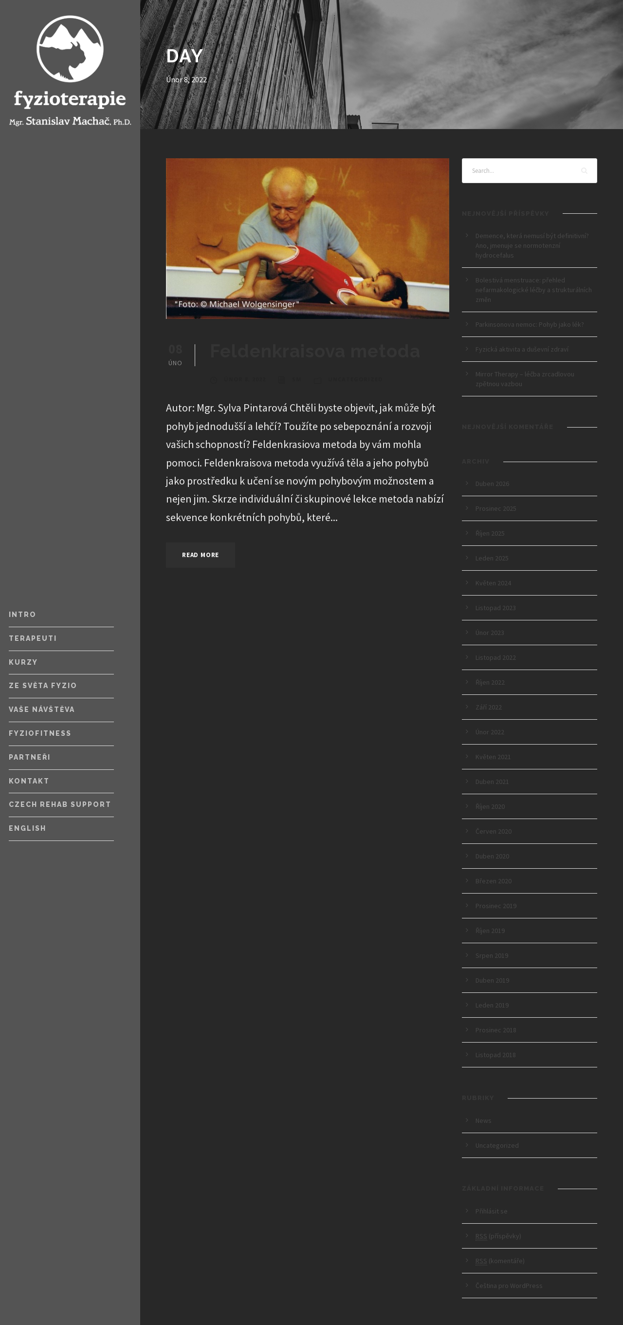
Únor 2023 (490, 632)
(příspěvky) (498, 1236)
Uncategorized (355, 379)
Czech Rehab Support (60, 804)
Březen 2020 (494, 881)
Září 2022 (489, 707)
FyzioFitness (40, 733)
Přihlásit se (492, 1211)
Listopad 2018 (496, 1054)
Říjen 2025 (490, 533)
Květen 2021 (493, 756)
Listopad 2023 (496, 607)
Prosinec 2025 (496, 508)
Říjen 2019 (490, 930)
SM (297, 379)
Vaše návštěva (42, 709)
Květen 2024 (493, 583)
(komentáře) (500, 1261)
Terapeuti (33, 638)
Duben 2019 (492, 980)
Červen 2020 (494, 831)
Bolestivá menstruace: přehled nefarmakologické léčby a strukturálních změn (534, 290)
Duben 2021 (492, 781)
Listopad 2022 (496, 657)
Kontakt (29, 781)
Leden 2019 (492, 1005)
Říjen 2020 (490, 806)
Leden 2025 (492, 558)
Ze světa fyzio (43, 686)
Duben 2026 (492, 483)
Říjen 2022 (490, 682)
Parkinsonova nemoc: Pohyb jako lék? (531, 324)
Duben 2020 (492, 856)
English (27, 828)
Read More (200, 555)
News (484, 1120)
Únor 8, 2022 (245, 379)
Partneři (30, 757)
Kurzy (23, 662)
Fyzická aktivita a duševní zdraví (522, 349)
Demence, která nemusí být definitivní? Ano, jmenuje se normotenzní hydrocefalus (532, 245)
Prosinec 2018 (496, 1030)
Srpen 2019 (492, 955)
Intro (23, 614)
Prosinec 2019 (496, 905)
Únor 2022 (490, 732)
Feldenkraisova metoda (315, 351)
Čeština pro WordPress (509, 1285)
